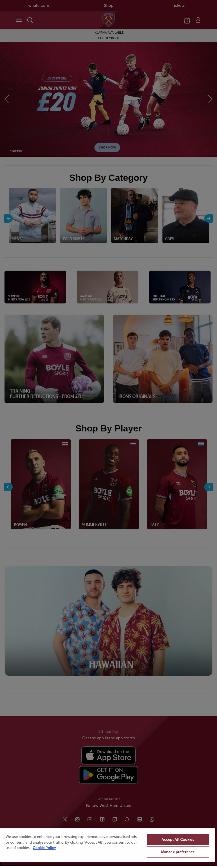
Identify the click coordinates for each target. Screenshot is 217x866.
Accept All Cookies (178, 839)
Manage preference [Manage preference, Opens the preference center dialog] (178, 852)
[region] (107, 847)
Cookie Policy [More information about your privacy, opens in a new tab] (44, 848)
